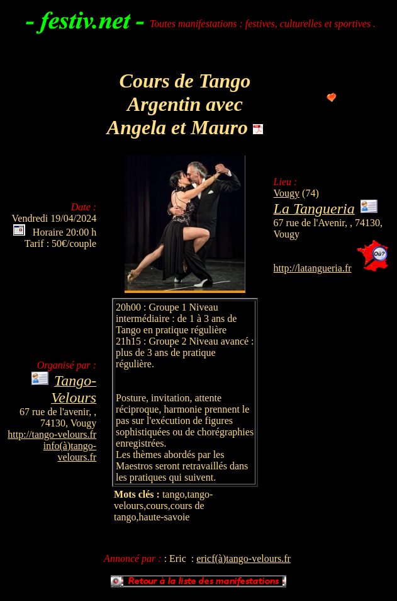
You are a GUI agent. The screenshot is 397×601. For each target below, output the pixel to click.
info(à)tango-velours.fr (69, 451)
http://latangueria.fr (313, 268)
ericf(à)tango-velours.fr (243, 558)
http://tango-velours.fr (52, 434)
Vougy (287, 193)
